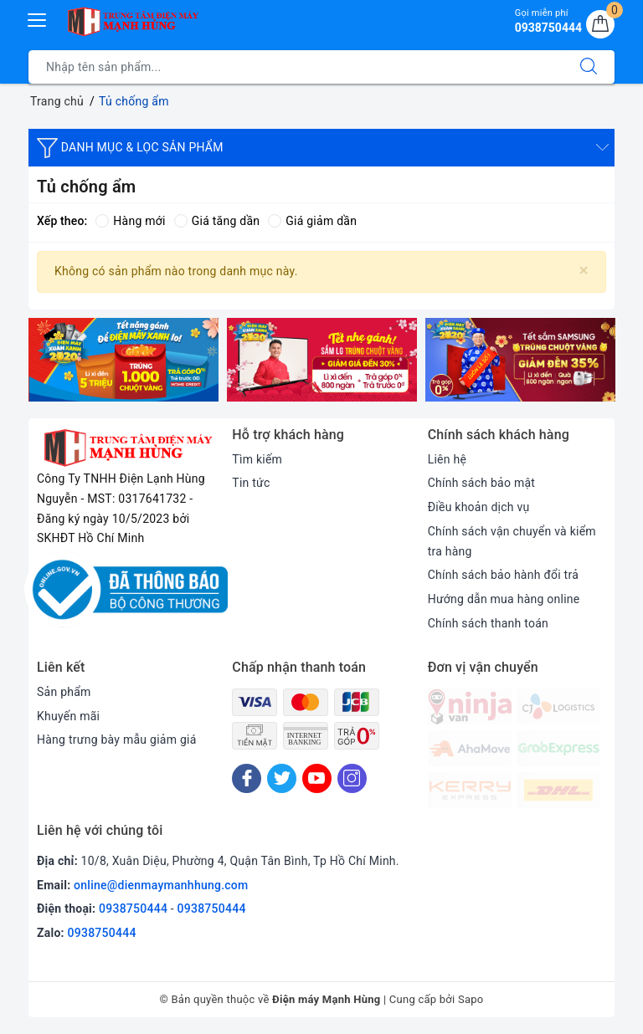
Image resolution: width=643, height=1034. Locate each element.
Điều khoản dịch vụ (479, 507)
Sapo (471, 999)
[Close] (584, 270)
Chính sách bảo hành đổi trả (503, 574)
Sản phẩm (64, 692)
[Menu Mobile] (37, 18)
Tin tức (251, 482)
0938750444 (133, 908)
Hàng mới (130, 221)
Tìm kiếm (257, 459)
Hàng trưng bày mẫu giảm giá (117, 739)
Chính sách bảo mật (481, 482)
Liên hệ (447, 459)
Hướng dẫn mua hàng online (504, 599)
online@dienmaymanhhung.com (161, 885)
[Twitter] (281, 778)
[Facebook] (246, 778)
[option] (123, 359)
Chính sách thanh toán (488, 623)
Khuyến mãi (68, 716)
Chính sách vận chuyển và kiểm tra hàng (512, 541)
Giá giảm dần (312, 221)
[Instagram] (352, 778)
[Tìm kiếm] (589, 67)
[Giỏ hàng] (600, 24)
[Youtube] (317, 778)
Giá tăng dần (217, 221)
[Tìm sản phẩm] (295, 67)
